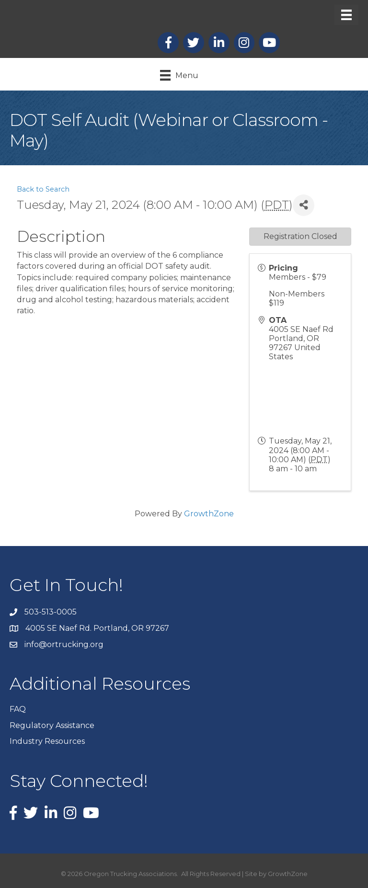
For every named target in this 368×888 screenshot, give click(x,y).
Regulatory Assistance (52, 725)
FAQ (18, 709)
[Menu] (346, 15)
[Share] (303, 205)
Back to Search (43, 189)
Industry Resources (47, 741)
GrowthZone (209, 513)
